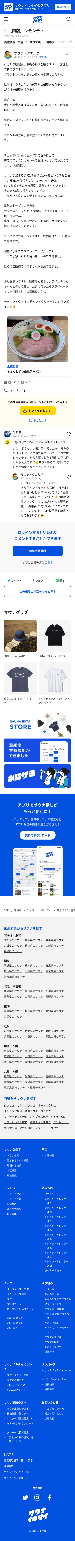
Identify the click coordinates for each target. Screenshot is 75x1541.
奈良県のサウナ (34, 1036)
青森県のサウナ (34, 940)
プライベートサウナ (47, 1128)
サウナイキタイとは (18, 1375)
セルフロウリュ (26, 1105)
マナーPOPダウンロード (20, 1423)
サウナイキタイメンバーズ (57, 1372)
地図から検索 (14, 1165)
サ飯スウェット (15, 1304)
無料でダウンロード (37, 835)
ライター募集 (52, 1270)
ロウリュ (9, 1105)
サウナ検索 (13, 1155)
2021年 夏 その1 (16, 1318)
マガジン (49, 1194)
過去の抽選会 (14, 1209)
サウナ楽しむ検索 (54, 1309)
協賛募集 (12, 1214)
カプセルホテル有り (15, 1122)
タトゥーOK (58, 1116)
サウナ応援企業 (53, 1337)
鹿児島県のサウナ (14, 1087)
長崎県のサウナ (55, 1076)
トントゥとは (14, 1199)
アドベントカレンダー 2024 (56, 1210)
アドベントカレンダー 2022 (56, 1228)
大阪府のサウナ (55, 1031)
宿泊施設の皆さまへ (18, 1413)
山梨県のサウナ (34, 996)
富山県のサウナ (34, 991)
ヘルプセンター (53, 1408)
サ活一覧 (49, 1155)
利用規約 (9, 1466)
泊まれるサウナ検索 (18, 1160)
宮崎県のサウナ (55, 1082)
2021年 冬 (12, 1328)
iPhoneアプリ (14, 1385)
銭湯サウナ (31, 1111)
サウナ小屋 (10, 1128)
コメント (43, 483)
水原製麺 (12, 366)
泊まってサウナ (53, 1347)
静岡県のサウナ (34, 1011)
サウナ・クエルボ (27, 53)
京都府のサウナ (34, 1031)
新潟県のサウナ (13, 991)
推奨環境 (9, 1454)
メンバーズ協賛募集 (18, 1432)
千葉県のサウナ (34, 971)
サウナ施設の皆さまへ (19, 1408)
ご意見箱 (49, 1418)
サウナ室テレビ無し (15, 1116)
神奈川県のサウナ (14, 976)
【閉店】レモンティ (26, 30)
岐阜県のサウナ (13, 1011)
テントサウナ (61, 1122)
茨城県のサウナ (13, 965)
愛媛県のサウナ (34, 1062)
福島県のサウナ (13, 951)
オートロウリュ (47, 1105)
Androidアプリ (15, 1390)
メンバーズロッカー (55, 1379)
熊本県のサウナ (13, 1082)
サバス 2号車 (52, 1323)
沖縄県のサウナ (36, 1087)
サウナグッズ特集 (16, 1294)
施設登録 (12, 1175)
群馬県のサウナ (55, 965)
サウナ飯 (43, 56)
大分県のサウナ (34, 1082)
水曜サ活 (49, 1289)
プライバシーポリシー (16, 1478)
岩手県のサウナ (55, 940)
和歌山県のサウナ (56, 1036)
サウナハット (14, 1299)
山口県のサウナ (34, 1056)
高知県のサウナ (55, 1062)
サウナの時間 (52, 1342)
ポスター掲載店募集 (18, 1418)
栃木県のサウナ (34, 965)
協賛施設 (49, 1384)
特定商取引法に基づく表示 (18, 1460)
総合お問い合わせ (54, 1413)
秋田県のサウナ (34, 945)
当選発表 (12, 1204)
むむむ (17, 432)
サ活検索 (12, 1170)
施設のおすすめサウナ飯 (58, 1299)
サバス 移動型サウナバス (56, 1316)
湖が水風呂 (26, 1128)
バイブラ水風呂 (39, 1116)
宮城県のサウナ (13, 945)
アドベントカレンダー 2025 (56, 1201)
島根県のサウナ (34, 1050)
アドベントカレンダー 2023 (56, 1219)
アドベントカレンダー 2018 (56, 1263)
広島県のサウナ (13, 1056)
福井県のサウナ (13, 996)
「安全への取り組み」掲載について (20, 1439)
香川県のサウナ (13, 1062)
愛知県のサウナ (55, 1011)
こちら (49, 562)
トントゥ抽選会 (15, 1194)
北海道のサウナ (13, 940)
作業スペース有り (40, 1122)
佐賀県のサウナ (34, 1076)
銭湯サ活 (49, 1352)
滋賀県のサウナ (13, 1031)
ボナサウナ (46, 1111)
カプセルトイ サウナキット (56, 1330)
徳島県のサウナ (55, 1056)
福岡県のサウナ (13, 1076)
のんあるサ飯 (52, 1294)
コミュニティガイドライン (18, 1472)
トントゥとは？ (37, 420)
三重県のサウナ (13, 1016)
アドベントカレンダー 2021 (56, 1237)
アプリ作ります (53, 1304)
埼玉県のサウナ (13, 971)
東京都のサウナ (55, 971)
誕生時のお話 (14, 1380)
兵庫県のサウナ (13, 1036)
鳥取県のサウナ (13, 1050)
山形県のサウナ (55, 945)
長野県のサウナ (55, 996)
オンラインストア (16, 1289)
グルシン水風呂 (13, 1111)
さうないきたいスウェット (20, 1311)
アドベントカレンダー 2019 (56, 1255)
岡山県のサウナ (55, 1050)
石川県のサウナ (55, 991)
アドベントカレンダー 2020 (56, 1246)
